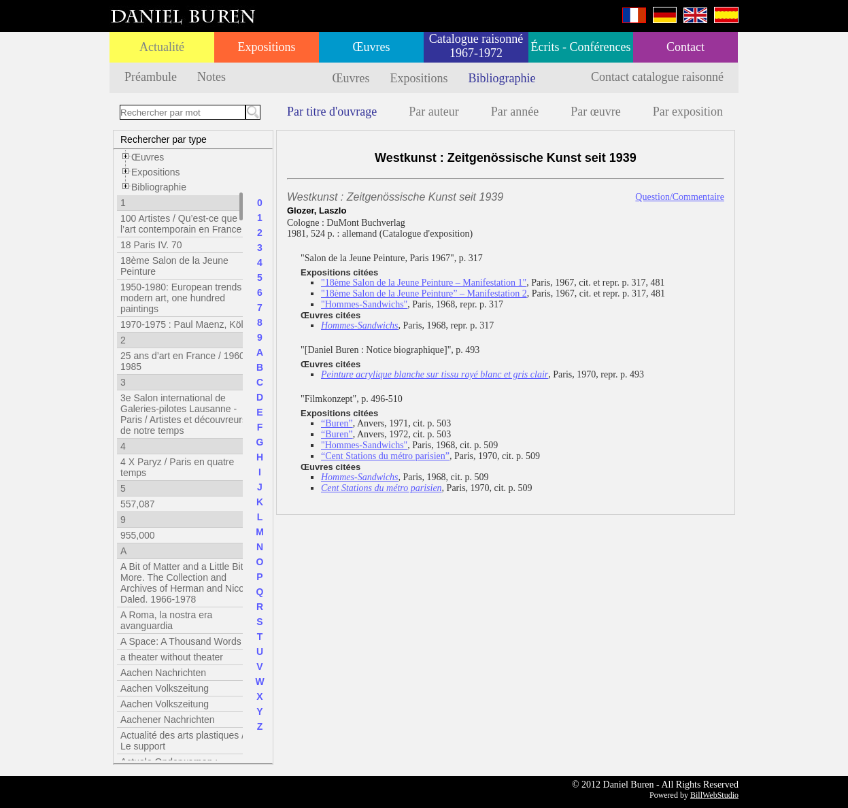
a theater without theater (171, 657)
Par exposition (688, 111)
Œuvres (371, 47)
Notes (211, 77)
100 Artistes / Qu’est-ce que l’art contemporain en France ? (185, 224)
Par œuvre (595, 111)
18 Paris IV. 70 (151, 244)
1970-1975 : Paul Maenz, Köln (184, 324)
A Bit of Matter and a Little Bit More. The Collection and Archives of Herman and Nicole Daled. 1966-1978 (186, 583)
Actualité (161, 47)
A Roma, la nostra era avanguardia (166, 620)
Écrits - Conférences (581, 47)
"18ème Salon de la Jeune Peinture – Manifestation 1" (423, 282)
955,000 (137, 535)
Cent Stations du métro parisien (381, 488)
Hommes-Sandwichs (359, 325)
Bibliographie (502, 78)
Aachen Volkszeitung (164, 688)
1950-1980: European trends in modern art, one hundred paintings (186, 298)
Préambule (150, 77)
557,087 (137, 504)
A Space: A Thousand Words (180, 641)
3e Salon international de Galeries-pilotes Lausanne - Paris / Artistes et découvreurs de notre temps (183, 414)
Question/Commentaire (679, 197)
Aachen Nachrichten (163, 672)
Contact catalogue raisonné (657, 77)
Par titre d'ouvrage (332, 111)
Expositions (266, 47)
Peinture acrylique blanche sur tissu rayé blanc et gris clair (434, 374)
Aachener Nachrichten (167, 719)
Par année (515, 111)
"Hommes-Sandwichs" (364, 304)
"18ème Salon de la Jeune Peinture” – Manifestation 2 (424, 293)
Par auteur (433, 111)
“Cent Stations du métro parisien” (385, 456)
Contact (685, 47)
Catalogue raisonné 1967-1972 (476, 46)
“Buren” (337, 423)
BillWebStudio (714, 795)
